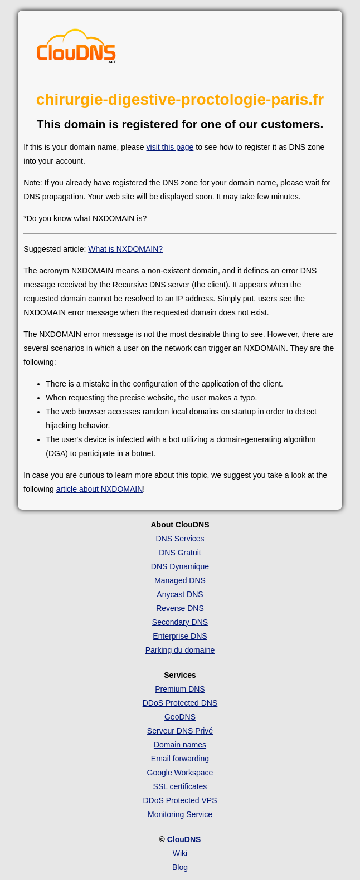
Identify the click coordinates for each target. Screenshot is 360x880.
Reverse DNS (180, 608)
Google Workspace (180, 772)
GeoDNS (180, 716)
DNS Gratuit (180, 552)
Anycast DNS (180, 594)
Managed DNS (180, 580)
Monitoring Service (180, 814)
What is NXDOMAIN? (125, 249)
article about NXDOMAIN (99, 489)
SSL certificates (180, 786)
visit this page (170, 147)
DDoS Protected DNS (180, 702)
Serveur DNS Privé (180, 730)
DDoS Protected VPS (180, 800)
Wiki (180, 853)
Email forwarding (180, 758)
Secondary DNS (180, 622)
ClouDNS (184, 839)
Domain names (180, 744)
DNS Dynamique (180, 566)
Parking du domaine (180, 650)
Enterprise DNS (180, 636)
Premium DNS (180, 689)
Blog (180, 867)
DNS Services (179, 538)
